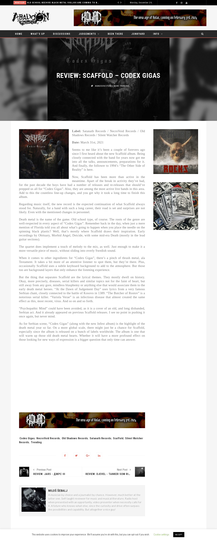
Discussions (61, 34)
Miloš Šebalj (57, 490)
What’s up (38, 34)
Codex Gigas (27, 438)
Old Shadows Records (75, 438)
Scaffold (118, 438)
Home (18, 34)
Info (156, 34)
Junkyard (138, 34)
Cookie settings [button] (161, 534)
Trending (36, 442)
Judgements (87, 34)
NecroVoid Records (48, 438)
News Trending (121, 86)
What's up (20, 2)
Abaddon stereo (104, 86)
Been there (115, 34)
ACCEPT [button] (178, 534)
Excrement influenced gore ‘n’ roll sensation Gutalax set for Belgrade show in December (63, 2)
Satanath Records (100, 438)
